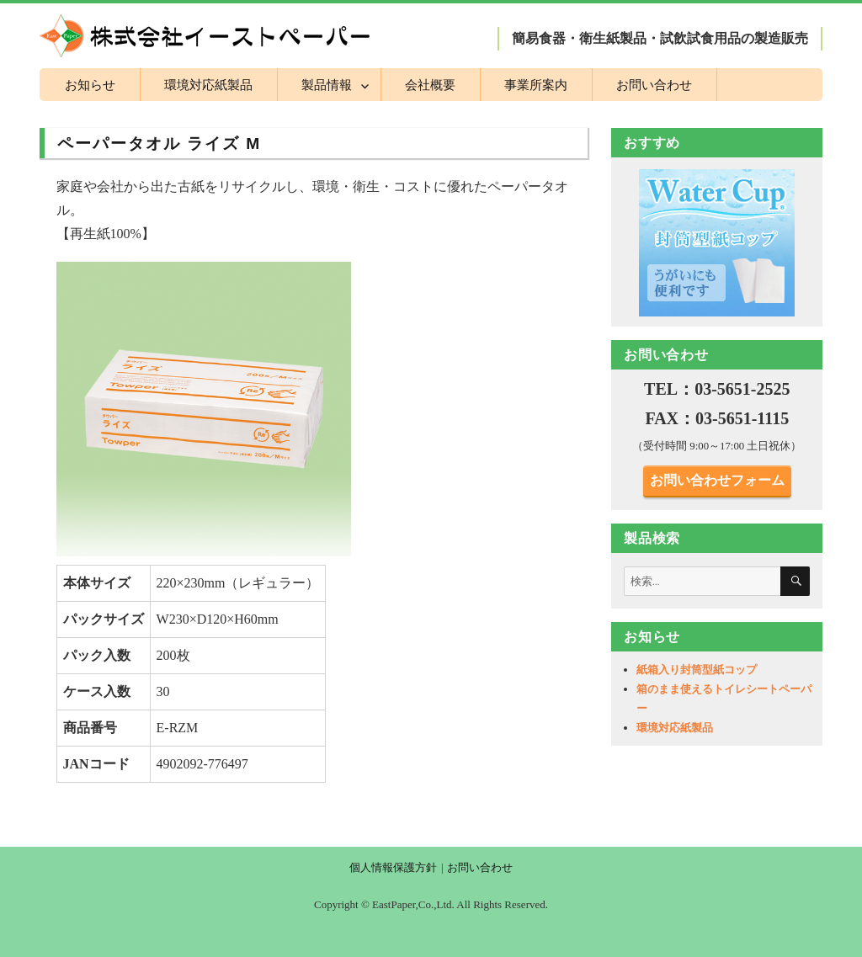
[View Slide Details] (717, 242)
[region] (717, 242)
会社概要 (430, 84)
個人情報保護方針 (393, 867)
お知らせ (90, 84)
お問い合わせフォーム (717, 480)
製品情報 (326, 84)
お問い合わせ (654, 84)
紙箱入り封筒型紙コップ (696, 669)
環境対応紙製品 (208, 84)
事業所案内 (535, 84)
